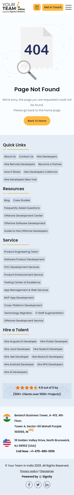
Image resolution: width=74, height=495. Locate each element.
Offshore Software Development (24, 223)
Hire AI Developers (15, 372)
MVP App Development (19, 298)
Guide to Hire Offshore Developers (26, 231)
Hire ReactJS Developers (47, 357)
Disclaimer (47, 471)
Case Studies (21, 200)
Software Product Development (24, 259)
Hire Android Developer (19, 364)
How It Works (12, 172)
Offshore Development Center (23, 215)
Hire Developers (47, 156)
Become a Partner (50, 164)
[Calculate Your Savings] (37, 7)
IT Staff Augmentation (50, 313)
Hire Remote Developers (19, 164)
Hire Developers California (40, 172)
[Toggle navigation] (68, 7)
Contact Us (26, 156)
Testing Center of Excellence (22, 282)
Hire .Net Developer (16, 357)
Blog (7, 200)
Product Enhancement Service (23, 275)
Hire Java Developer (17, 349)
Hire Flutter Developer (54, 341)
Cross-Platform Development (23, 305)
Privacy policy (29, 471)
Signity (37, 477)
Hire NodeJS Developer (48, 349)
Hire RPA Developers (50, 364)
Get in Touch (53, 7)
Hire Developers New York (20, 179)
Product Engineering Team (21, 252)
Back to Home (37, 121)
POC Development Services (21, 267)
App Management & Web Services (26, 290)
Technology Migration (18, 313)
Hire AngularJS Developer (20, 341)
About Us (10, 156)
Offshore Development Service (23, 320)
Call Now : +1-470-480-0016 (35, 451)
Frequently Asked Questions (22, 208)
